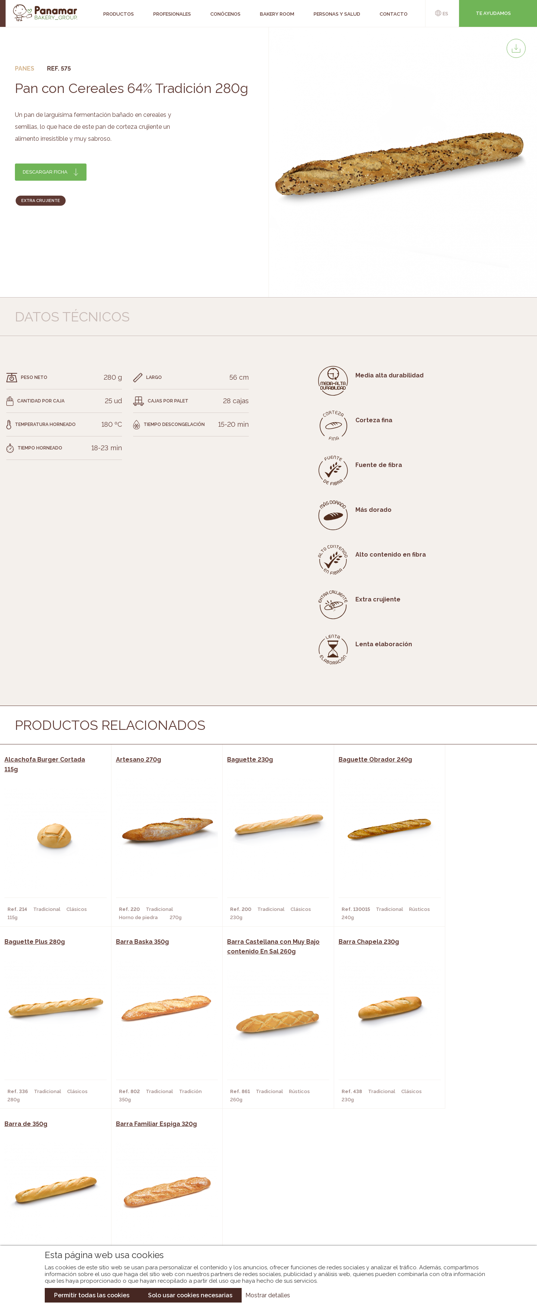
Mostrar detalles (267, 1295)
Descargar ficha (45, 172)
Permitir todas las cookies (91, 1295)
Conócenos (56, 1186)
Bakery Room (58, 1198)
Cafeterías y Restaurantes (158, 1186)
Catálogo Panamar (265, 1198)
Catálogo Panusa (262, 1220)
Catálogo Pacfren (264, 1231)
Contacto (54, 1209)
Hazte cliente (59, 1220)
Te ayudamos (493, 13)
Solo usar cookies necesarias (190, 1295)
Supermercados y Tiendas (157, 1209)
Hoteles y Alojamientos (155, 1220)
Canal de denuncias (457, 1226)
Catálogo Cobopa (263, 1209)
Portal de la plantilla (457, 1203)
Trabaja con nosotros (457, 1180)
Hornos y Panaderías (150, 1198)
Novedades (253, 1186)
